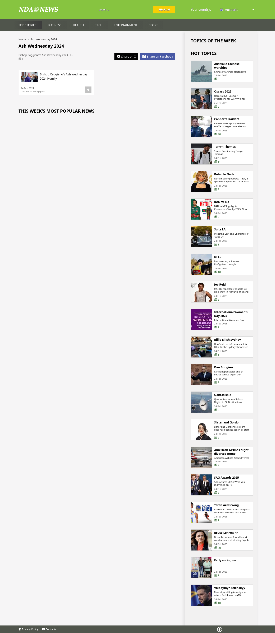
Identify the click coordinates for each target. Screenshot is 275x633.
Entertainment (125, 25)
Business (55, 25)
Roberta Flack (224, 174)
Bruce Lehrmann (226, 533)
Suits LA (220, 229)
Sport (153, 25)
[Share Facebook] (157, 56)
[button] (237, 9)
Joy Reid (220, 284)
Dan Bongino (223, 367)
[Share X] (126, 56)
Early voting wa (225, 560)
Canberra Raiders (226, 119)
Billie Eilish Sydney (227, 340)
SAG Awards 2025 (226, 477)
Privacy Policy (28, 629)
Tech (99, 25)
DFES (217, 257)
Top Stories (28, 25)
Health (78, 25)
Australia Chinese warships (227, 65)
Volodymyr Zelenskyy (229, 588)
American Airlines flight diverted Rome (231, 451)
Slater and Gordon (227, 422)
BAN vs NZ (221, 202)
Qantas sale (222, 395)
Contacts (49, 629)
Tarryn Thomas (225, 147)
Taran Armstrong (226, 505)
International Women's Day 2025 (231, 314)
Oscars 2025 (223, 91)
